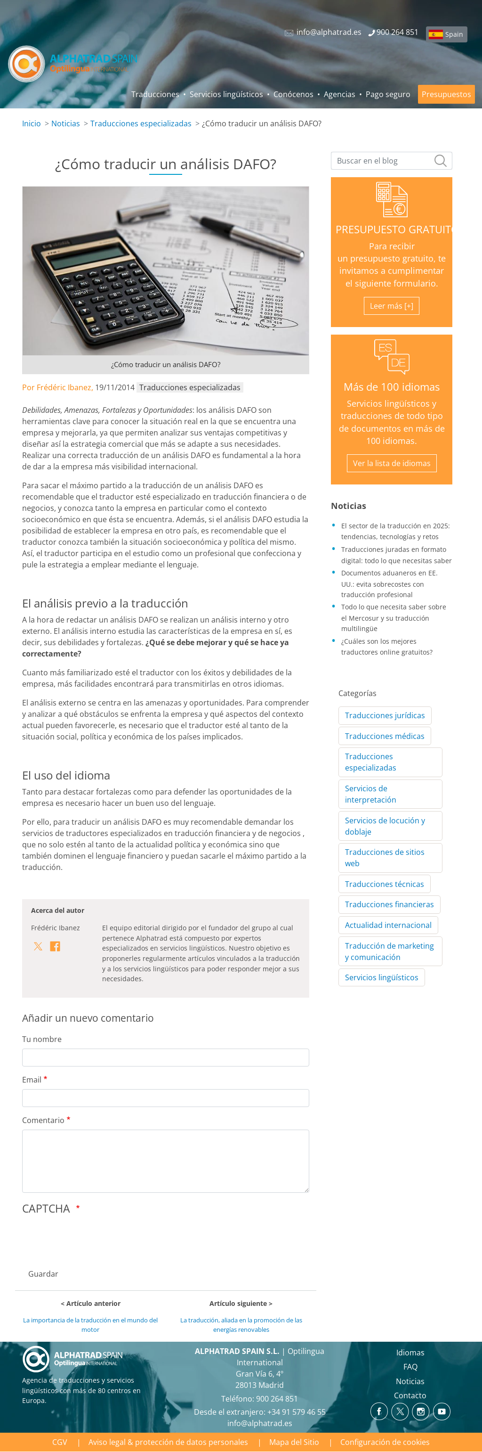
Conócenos (293, 94)
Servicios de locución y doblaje (385, 826)
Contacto (410, 1395)
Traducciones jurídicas (385, 715)
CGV (59, 1442)
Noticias (65, 123)
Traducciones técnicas (384, 884)
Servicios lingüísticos (226, 94)
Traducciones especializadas (141, 123)
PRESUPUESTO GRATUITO (397, 229)
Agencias (339, 94)
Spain (454, 34)
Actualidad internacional (388, 925)
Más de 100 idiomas (392, 386)
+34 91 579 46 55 (296, 1412)
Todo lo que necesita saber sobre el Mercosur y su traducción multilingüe (393, 617)
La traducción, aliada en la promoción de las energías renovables (241, 1324)
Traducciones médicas (385, 736)
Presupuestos (446, 94)
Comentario (43, 1120)
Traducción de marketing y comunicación (389, 951)
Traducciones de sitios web (385, 858)
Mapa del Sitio (294, 1442)
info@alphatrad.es (259, 1423)
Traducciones (155, 94)
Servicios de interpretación (370, 794)
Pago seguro (388, 94)
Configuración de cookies (385, 1442)
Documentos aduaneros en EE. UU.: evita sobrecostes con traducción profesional (389, 583)
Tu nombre (42, 1039)
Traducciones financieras (389, 904)
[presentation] (93, 1239)
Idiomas (410, 1352)
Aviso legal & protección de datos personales (168, 1442)
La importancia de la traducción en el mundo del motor (90, 1324)
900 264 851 (277, 1399)
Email (31, 1080)
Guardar (43, 1274)
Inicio (31, 123)
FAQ (410, 1367)
